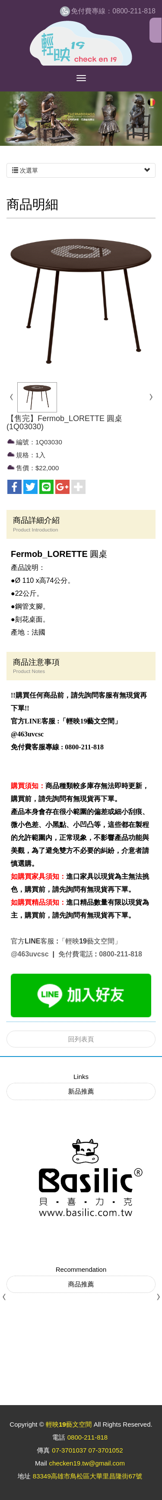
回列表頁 (81, 1039)
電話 (58, 1437)
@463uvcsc (31, 954)
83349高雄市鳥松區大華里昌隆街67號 (87, 1476)
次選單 (81, 170)
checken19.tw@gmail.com (87, 1463)
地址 (24, 1476)
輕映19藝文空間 (81, 43)
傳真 (43, 1450)
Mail (41, 1463)
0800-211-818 (113, 11)
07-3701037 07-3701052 (87, 1450)
